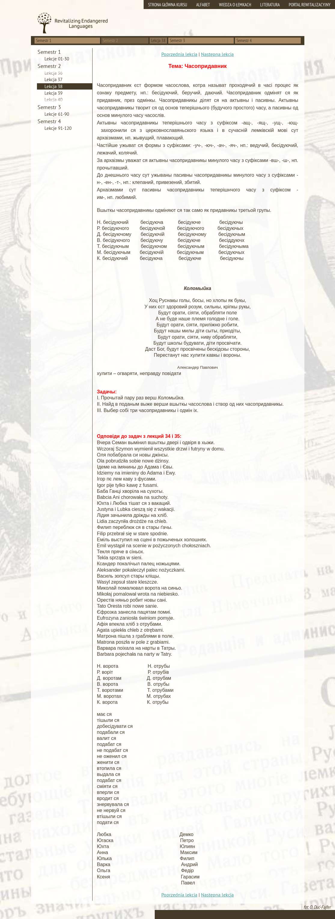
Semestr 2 (110, 40)
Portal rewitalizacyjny (309, 5)
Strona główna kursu (167, 5)
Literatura (270, 5)
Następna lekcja (217, 54)
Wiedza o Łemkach (235, 5)
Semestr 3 (177, 40)
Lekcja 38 (53, 86)
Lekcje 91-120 (58, 128)
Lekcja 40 (53, 99)
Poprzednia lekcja (179, 54)
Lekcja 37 (53, 79)
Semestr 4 (244, 40)
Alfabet (203, 5)
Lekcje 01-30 (56, 59)
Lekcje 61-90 (56, 114)
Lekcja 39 (53, 93)
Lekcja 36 (53, 73)
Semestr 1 (43, 40)
